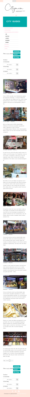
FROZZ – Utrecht (7, 93)
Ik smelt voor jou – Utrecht (10, 150)
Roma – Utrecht (7, 346)
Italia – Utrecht (7, 206)
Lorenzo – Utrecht (7, 234)
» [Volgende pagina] (12, 360)
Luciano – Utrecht (8, 262)
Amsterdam (17, 51)
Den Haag (16, 57)
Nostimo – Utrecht (8, 289)
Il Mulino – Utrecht (8, 178)
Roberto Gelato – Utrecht (9, 317)
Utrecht (16, 54)
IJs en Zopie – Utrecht (9, 121)
